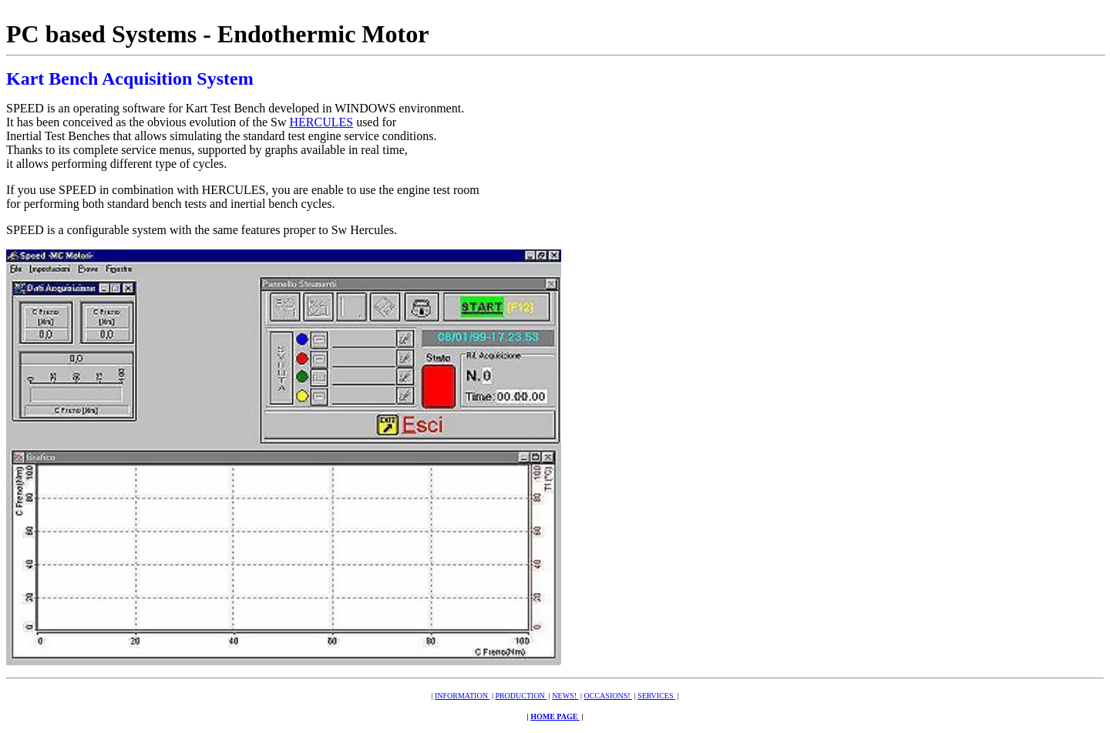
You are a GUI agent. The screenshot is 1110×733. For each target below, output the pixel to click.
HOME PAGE (555, 716)
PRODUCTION (521, 695)
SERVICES (656, 695)
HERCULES (321, 122)
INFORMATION (462, 695)
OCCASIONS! (608, 695)
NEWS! (565, 695)
